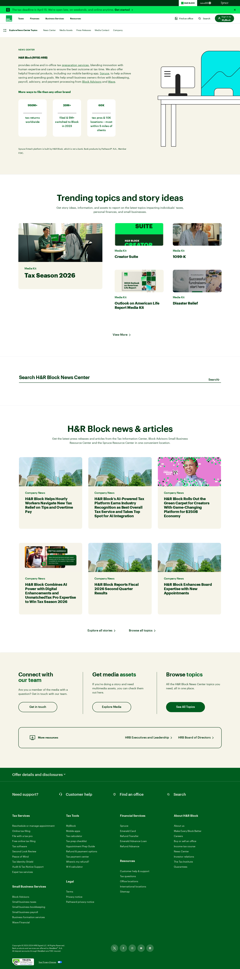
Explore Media (111, 707)
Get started (122, 9)
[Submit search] (213, 380)
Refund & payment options (81, 851)
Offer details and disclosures (39, 774)
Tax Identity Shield (22, 861)
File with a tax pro (22, 836)
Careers (178, 836)
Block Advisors (92, 81)
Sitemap (125, 891)
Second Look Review (24, 851)
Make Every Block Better (187, 830)
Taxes (21, 18)
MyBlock (71, 825)
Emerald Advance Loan (133, 841)
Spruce (104, 73)
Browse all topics (140, 630)
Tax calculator (74, 836)
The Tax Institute (183, 861)
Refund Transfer (129, 836)
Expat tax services (22, 872)
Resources (75, 18)
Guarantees (180, 866)
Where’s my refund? (77, 861)
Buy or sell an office (185, 841)
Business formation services (28, 917)
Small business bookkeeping (28, 906)
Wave (111, 81)
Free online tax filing (24, 841)
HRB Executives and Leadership (147, 737)
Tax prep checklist (76, 841)
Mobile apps (73, 830)
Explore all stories (100, 630)
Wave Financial (21, 922)
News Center (49, 30)
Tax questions (128, 876)
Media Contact (102, 30)
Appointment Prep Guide (80, 846)
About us (179, 825)
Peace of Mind (20, 856)
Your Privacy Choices (47, 962)
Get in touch (37, 707)
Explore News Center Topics (23, 30)
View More (120, 334)
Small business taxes (24, 901)
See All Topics (185, 707)
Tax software (19, 846)
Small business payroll (25, 912)
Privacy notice (74, 896)
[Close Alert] (235, 10)
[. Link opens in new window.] (23, 962)
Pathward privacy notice (80, 901)
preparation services (75, 65)
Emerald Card (128, 830)
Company (118, 30)
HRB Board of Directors (194, 737)
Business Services (54, 18)
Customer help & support (134, 871)
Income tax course (184, 846)
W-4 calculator (74, 866)
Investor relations (184, 856)
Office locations (129, 881)
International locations (133, 886)
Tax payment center (77, 856)
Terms (69, 891)
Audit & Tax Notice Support (28, 866)
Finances (34, 18)
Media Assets (66, 30)
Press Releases (83, 30)
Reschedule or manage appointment (33, 825)
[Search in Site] (179, 794)
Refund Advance (129, 846)
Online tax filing (21, 830)
